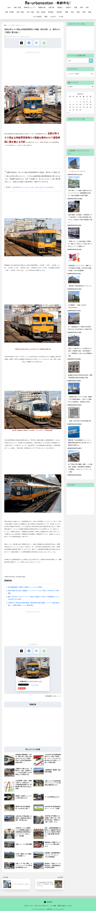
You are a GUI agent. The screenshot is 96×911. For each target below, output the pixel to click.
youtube (53, 16)
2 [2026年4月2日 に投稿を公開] (80, 99)
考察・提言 (17, 7)
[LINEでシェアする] (44, 43)
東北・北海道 (41, 12)
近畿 (75, 7)
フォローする (22, 685)
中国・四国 (20, 12)
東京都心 (51, 12)
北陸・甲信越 (9, 12)
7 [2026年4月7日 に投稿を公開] (73, 102)
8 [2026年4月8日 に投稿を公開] (76, 102)
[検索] (91, 60)
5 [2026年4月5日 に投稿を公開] (90, 99)
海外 (72, 12)
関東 (66, 12)
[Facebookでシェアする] (29, 43)
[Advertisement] (32, 67)
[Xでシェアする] (21, 43)
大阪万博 (51, 7)
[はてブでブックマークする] (36, 43)
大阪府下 (68, 7)
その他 (61, 16)
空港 (84, 12)
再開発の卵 (41, 7)
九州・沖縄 (30, 12)
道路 (89, 12)
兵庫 (81, 7)
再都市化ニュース (29, 7)
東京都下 (59, 12)
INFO (9, 7)
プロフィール (28, 905)
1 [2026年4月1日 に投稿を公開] (76, 99)
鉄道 (78, 12)
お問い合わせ (61, 905)
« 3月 (68, 112)
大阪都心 (60, 7)
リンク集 (53, 905)
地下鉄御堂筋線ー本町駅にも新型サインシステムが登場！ (25, 587)
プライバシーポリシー (41, 905)
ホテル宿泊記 (37, 16)
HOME (48, 902)
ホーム (70, 905)
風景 (46, 16)
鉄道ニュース (57, 696)
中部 (87, 7)
